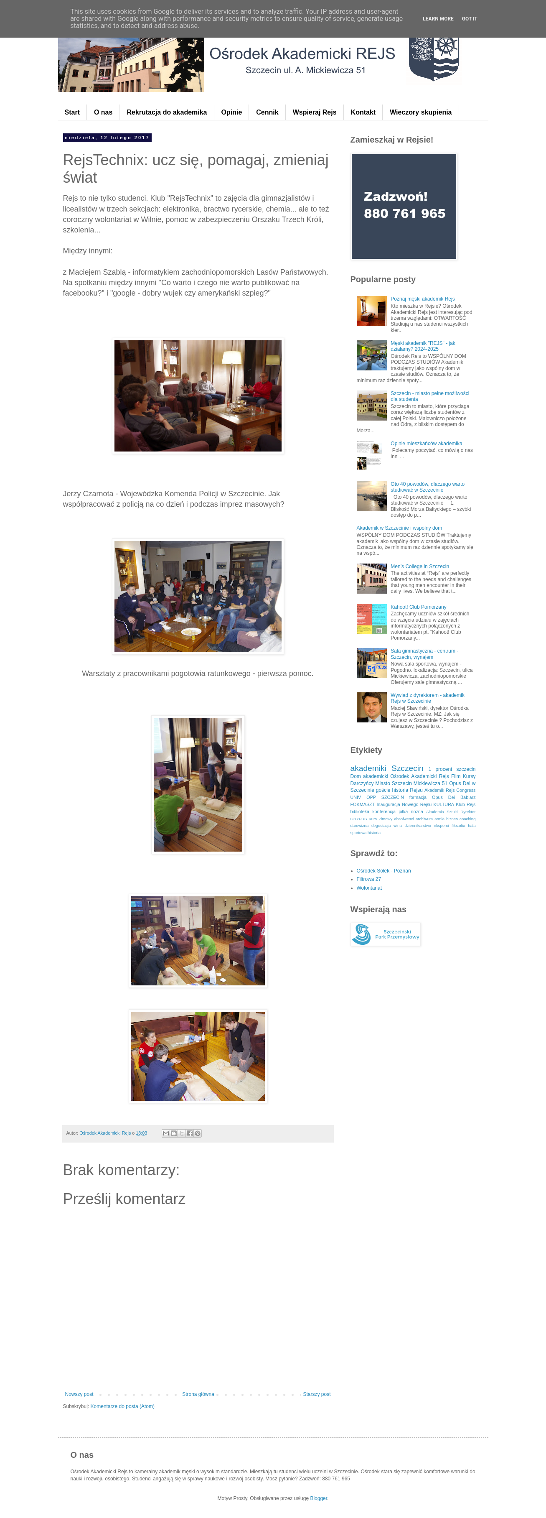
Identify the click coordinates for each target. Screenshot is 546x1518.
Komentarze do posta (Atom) (123, 1406)
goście (383, 790)
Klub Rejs (465, 804)
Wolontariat (369, 888)
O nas (103, 112)
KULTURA (443, 804)
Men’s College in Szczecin (420, 566)
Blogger (318, 1498)
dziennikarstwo (417, 825)
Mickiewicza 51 (430, 783)
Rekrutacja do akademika (167, 112)
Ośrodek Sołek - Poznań (384, 871)
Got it (469, 19)
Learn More (438, 19)
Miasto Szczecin (394, 783)
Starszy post (316, 1394)
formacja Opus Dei (432, 797)
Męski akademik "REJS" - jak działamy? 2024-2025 (423, 346)
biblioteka (360, 811)
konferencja (384, 811)
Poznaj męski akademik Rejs (423, 299)
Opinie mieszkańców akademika (426, 443)
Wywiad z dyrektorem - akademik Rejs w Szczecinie (428, 698)
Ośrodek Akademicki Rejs (419, 776)
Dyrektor (467, 811)
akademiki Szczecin (387, 768)
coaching (467, 818)
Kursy (469, 776)
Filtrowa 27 (369, 879)
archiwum (424, 818)
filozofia (458, 825)
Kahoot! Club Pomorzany (418, 607)
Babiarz (468, 797)
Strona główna (198, 1394)
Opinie (231, 112)
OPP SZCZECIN (385, 797)
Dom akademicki (369, 776)
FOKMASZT (362, 804)
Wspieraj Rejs (315, 112)
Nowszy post (79, 1394)
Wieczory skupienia (421, 112)
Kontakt (363, 112)
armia (439, 818)
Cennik (267, 112)
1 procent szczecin (452, 769)
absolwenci (404, 818)
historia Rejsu (407, 790)
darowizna (359, 825)
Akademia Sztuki (442, 811)
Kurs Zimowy (380, 818)
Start (72, 112)
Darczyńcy (362, 783)
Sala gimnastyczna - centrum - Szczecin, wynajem (424, 654)
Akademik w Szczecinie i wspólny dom (399, 528)
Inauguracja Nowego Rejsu (404, 804)
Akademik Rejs (439, 790)
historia (374, 832)
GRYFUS (358, 818)
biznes (452, 818)
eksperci (441, 825)
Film (456, 776)
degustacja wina (386, 825)
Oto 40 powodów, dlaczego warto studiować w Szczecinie (428, 487)
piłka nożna (411, 811)
